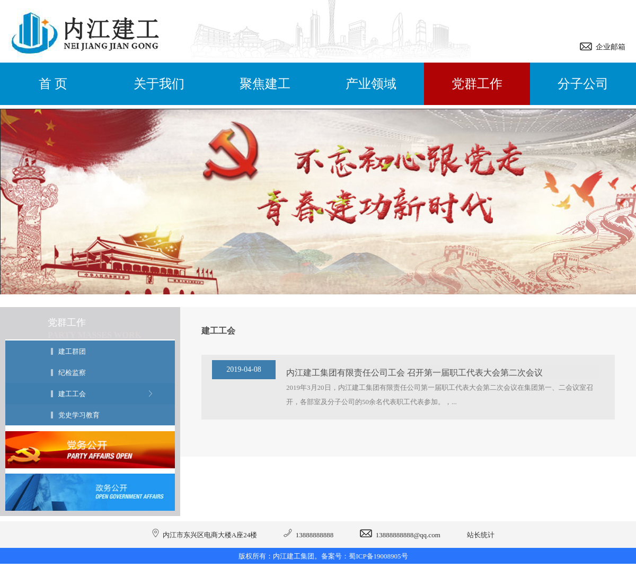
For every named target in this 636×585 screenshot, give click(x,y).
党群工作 (477, 84)
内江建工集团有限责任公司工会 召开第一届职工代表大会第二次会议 (414, 372)
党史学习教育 (79, 415)
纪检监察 (72, 373)
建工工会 (72, 394)
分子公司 (583, 84)
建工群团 (72, 351)
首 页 (53, 84)
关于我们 (159, 84)
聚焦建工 (265, 84)
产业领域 (371, 84)
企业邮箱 (608, 47)
